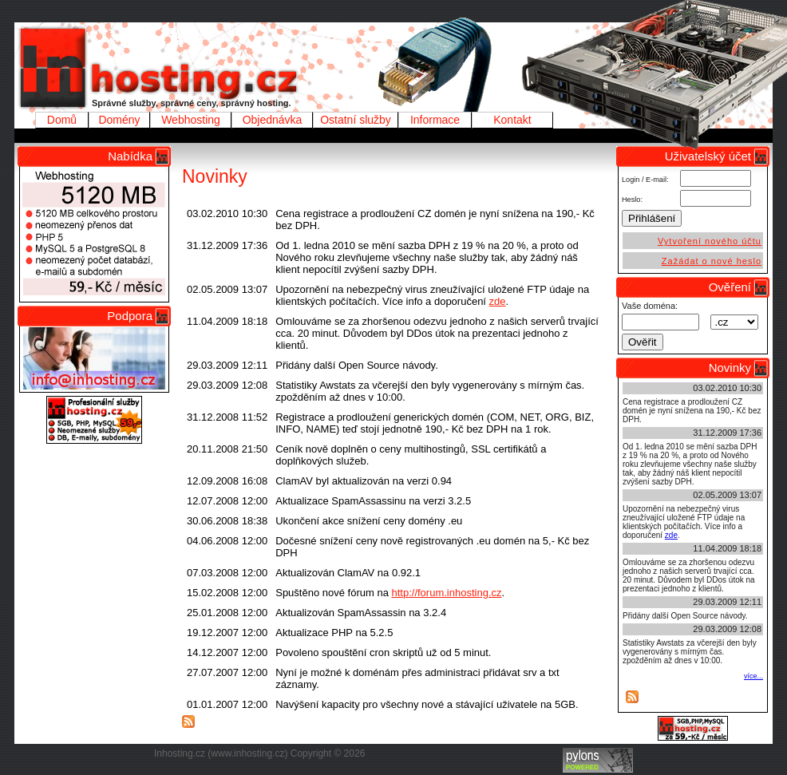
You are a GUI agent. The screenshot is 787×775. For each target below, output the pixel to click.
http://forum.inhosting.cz (446, 593)
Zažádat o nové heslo (711, 261)
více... (753, 676)
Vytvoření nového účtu (709, 241)
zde (497, 301)
